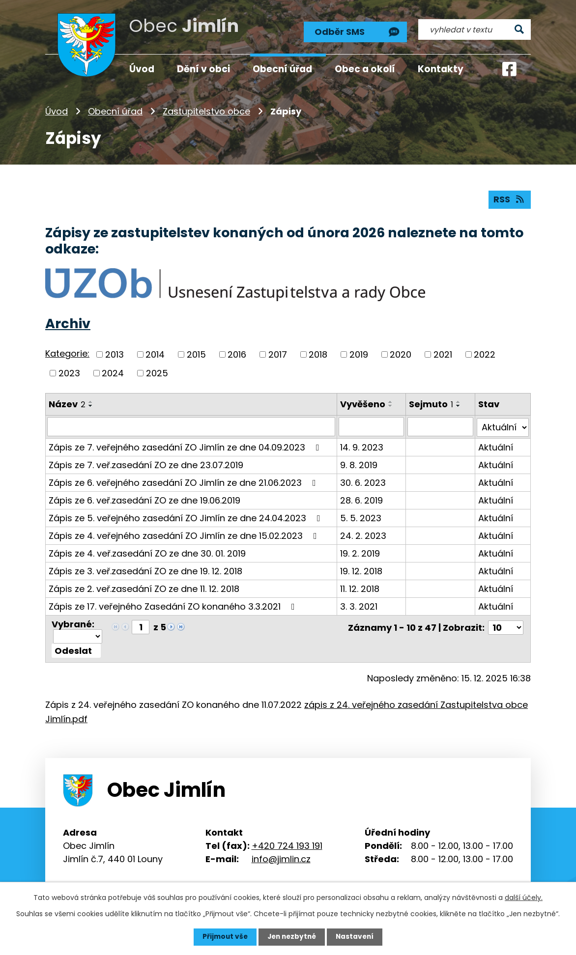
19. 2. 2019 (360, 552)
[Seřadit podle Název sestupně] (91, 405)
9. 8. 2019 (358, 464)
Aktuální (495, 446)
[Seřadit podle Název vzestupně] (91, 401)
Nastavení (356, 937)
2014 (155, 354)
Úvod (56, 110)
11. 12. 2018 (359, 588)
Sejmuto (431, 403)
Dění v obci (203, 69)
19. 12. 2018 (361, 570)
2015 (196, 354)
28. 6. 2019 (361, 499)
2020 (400, 354)
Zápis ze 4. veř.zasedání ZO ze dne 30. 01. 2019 (147, 552)
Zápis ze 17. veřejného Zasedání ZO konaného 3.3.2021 (174, 605)
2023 (69, 372)
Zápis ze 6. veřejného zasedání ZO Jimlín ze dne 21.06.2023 (184, 482)
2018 (318, 354)
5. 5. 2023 (360, 517)
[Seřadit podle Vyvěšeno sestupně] (390, 405)
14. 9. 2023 (361, 446)
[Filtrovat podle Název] (191, 426)
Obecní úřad (115, 110)
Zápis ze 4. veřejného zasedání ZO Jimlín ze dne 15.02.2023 (185, 535)
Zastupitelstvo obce (206, 110)
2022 (484, 354)
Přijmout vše (223, 937)
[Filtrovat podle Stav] (503, 426)
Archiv (67, 323)
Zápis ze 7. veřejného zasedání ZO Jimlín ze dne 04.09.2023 (186, 446)
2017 (277, 354)
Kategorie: (67, 353)
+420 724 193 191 (287, 844)
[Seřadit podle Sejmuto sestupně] (459, 405)
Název (67, 403)
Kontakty (440, 69)
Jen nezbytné (291, 937)
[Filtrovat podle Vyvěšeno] (371, 426)
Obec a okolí (365, 69)
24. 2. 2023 (363, 535)
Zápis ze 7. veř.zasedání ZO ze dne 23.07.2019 (146, 464)
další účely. (524, 897)
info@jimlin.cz (281, 857)
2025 (157, 372)
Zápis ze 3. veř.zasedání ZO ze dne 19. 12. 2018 (145, 570)
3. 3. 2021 (358, 605)
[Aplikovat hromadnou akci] (76, 649)
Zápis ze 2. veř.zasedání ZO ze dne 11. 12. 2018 (144, 588)
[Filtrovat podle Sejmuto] (441, 426)
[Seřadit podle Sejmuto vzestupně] (459, 401)
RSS (509, 199)
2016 (237, 354)
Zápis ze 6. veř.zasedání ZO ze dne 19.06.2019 (144, 499)
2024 (113, 372)
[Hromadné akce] (77, 635)
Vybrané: (73, 623)
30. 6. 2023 (363, 482)
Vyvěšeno (362, 403)
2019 (358, 354)
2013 (114, 354)
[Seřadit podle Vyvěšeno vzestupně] (390, 401)
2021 (442, 354)
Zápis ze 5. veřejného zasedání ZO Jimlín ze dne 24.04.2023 (186, 517)
